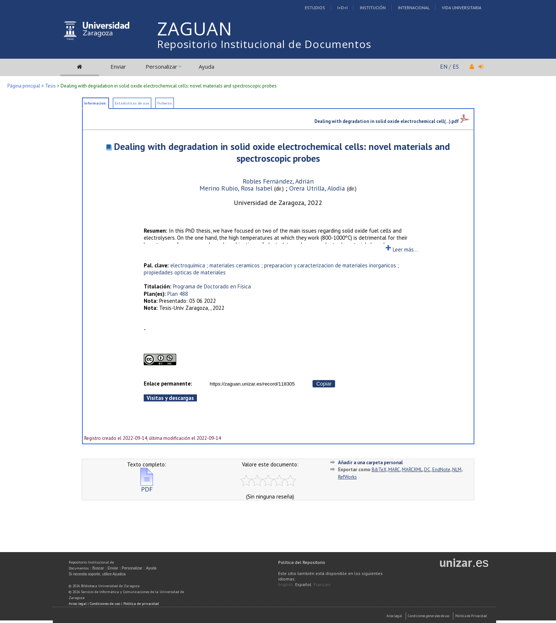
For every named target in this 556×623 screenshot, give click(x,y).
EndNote (441, 469)
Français (322, 584)
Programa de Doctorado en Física (212, 286)
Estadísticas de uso (132, 103)
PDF (146, 486)
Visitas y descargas (170, 397)
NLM (456, 469)
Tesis (50, 86)
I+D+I (342, 7)
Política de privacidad (141, 603)
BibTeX (379, 469)
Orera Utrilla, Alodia (318, 188)
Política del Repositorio (301, 562)
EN (443, 66)
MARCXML (412, 469)
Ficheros (164, 103)
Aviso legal (77, 603)
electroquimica (187, 265)
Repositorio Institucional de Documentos (264, 44)
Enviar (118, 66)
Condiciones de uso (105, 603)
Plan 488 (177, 293)
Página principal (23, 86)
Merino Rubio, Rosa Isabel (236, 188)
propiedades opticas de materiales (185, 272)
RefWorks (347, 477)
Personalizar (161, 66)
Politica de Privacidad (471, 616)
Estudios (315, 7)
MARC (394, 469)
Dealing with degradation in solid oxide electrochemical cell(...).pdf (391, 121)
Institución (373, 7)
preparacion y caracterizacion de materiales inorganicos (330, 265)
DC (427, 469)
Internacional (414, 7)
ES (456, 66)
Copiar (323, 384)
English (285, 584)
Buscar (98, 568)
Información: (95, 103)
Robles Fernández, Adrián (278, 181)
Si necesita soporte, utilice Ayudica (97, 574)
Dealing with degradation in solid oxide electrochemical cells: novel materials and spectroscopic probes (282, 152)
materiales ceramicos (234, 265)
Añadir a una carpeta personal (370, 462)
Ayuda (206, 66)
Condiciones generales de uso (428, 616)
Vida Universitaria (461, 7)
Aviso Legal (394, 616)
